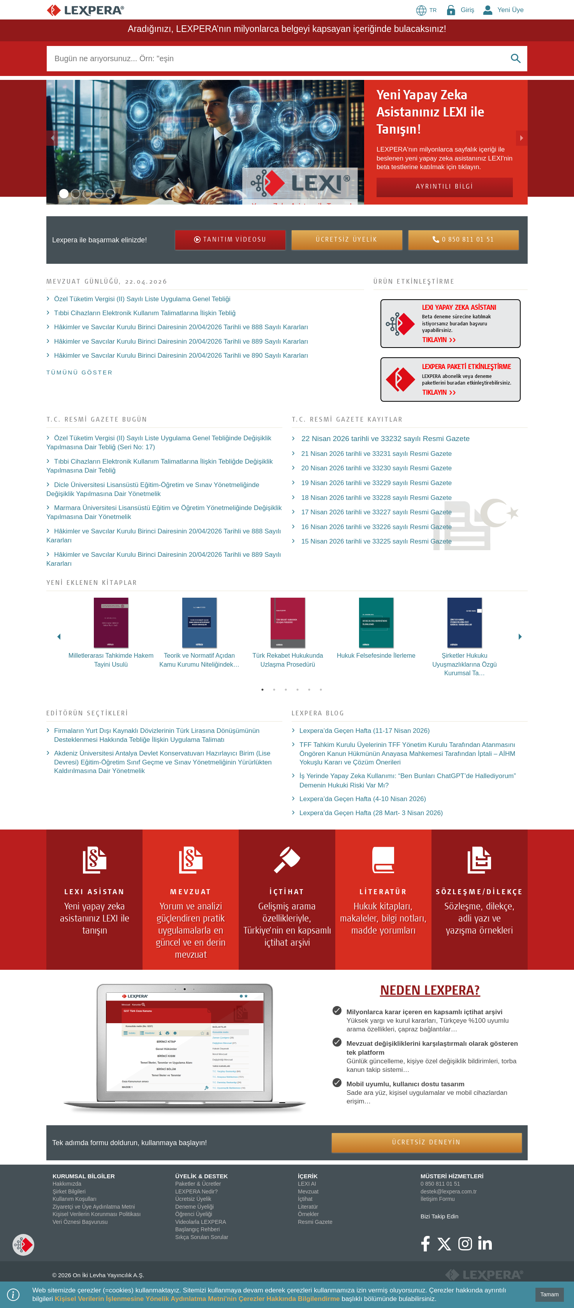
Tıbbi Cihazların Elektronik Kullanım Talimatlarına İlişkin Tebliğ (145, 313)
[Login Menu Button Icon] (451, 10)
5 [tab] (309, 690)
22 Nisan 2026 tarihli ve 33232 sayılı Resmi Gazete (384, 438)
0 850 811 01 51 (440, 1184)
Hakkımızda (67, 1184)
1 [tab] (262, 690)
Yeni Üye (511, 10)
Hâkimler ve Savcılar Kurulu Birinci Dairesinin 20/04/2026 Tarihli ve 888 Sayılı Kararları (181, 327)
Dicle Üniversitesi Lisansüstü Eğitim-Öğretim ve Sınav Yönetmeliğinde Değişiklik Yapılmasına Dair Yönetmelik (152, 489)
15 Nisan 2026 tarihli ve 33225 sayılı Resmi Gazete (375, 541)
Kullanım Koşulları (75, 1199)
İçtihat (305, 1199)
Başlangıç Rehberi (197, 1229)
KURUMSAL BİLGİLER (84, 1176)
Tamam (550, 1294)
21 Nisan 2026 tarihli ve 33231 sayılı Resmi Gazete (375, 453)
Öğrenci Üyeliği (193, 1214)
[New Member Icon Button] (488, 10)
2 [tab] (274, 690)
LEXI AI (307, 1184)
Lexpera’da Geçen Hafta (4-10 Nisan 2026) (362, 799)
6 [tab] (321, 690)
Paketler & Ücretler (198, 1184)
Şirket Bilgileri (69, 1191)
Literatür (308, 1207)
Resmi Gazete (315, 1222)
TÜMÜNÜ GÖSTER (79, 372)
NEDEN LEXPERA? (430, 991)
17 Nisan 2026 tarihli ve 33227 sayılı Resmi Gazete (375, 512)
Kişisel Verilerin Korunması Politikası (97, 1214)
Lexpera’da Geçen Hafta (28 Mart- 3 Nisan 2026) (371, 813)
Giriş (467, 10)
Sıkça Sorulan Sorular (201, 1237)
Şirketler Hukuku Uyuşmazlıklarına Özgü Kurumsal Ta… (464, 664)
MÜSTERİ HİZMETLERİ (452, 1176)
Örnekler (308, 1214)
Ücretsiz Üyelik (193, 1199)
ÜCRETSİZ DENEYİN (426, 1143)
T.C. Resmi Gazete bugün (97, 419)
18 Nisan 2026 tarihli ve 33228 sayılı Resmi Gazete (375, 497)
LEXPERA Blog (318, 713)
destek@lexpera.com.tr (449, 1191)
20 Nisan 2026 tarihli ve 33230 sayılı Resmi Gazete (375, 468)
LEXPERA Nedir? (196, 1191)
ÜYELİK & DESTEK (201, 1176)
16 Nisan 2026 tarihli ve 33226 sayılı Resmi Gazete (375, 527)
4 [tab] (297, 690)
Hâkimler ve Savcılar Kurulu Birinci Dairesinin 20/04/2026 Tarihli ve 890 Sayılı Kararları (181, 355)
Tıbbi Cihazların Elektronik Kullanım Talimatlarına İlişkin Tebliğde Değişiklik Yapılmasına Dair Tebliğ (159, 466)
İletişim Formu (438, 1199)
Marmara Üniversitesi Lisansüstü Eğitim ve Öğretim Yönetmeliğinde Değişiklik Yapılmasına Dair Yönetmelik (164, 512)
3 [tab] (286, 690)
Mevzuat (308, 1191)
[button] (82, 142)
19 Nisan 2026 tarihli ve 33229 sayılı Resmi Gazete (375, 483)
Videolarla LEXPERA (200, 1222)
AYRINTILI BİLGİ (445, 187)
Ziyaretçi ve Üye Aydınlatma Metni (94, 1207)
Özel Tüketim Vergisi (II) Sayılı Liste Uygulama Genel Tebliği (142, 299)
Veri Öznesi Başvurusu (80, 1222)
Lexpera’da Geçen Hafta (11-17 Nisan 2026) (364, 730)
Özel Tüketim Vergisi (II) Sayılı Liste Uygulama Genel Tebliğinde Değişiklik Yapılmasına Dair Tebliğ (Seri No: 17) (158, 442)
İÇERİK (308, 1176)
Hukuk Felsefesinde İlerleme (376, 655)
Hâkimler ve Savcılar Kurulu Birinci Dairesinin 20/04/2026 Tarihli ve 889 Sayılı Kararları (181, 341)
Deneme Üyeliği (194, 1207)
